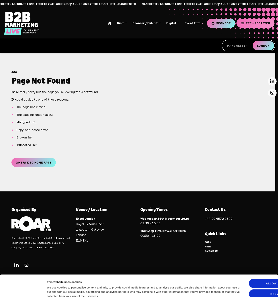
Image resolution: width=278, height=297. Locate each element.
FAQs (208, 242)
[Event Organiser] (31, 230)
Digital (171, 23)
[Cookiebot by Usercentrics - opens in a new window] (23, 290)
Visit (120, 23)
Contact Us (211, 251)
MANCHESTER (237, 45)
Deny (248, 277)
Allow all (248, 267)
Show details (55, 289)
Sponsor (221, 23)
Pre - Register (255, 23)
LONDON (263, 45)
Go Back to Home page (34, 162)
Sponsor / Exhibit (145, 23)
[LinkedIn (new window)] (272, 81)
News (208, 246)
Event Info (192, 23)
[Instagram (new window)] (272, 93)
